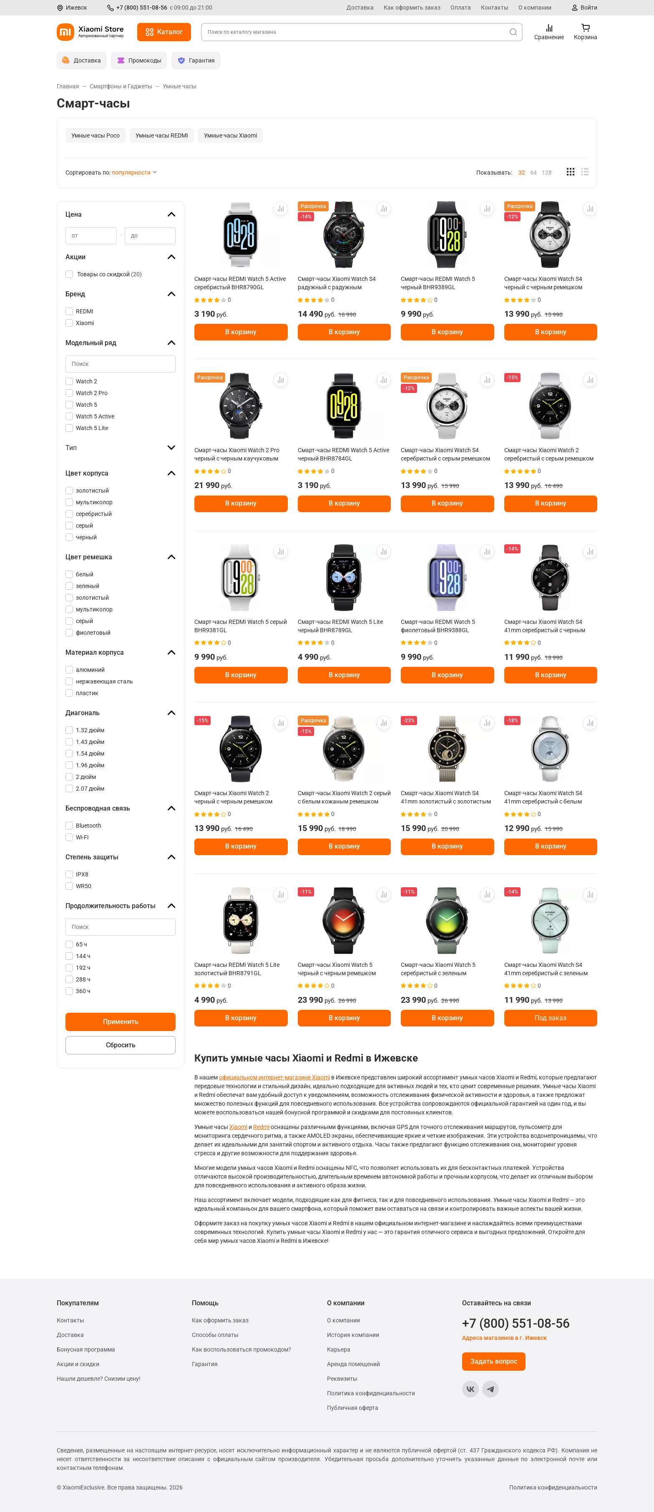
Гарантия (205, 1364)
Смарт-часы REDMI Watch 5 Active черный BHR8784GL (343, 454)
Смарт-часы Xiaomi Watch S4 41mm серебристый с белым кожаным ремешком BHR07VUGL (550, 797)
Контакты (494, 7)
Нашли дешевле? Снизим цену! (99, 1378)
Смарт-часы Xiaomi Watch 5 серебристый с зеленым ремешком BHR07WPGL (438, 968)
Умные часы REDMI (162, 135)
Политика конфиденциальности (371, 1393)
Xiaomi (238, 1127)
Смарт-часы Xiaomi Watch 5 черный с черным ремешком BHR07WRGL (337, 968)
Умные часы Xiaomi (230, 135)
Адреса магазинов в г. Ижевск (504, 1337)
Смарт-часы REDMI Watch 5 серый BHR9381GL (240, 625)
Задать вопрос (493, 1361)
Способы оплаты (215, 1335)
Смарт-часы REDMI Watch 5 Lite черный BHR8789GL (340, 625)
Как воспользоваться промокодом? (241, 1349)
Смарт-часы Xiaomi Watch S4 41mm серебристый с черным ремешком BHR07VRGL (544, 625)
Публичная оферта (352, 1407)
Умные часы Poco (95, 135)
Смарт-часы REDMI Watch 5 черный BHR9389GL (438, 282)
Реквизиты (342, 1378)
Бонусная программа (86, 1349)
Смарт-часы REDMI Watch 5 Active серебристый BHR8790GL (240, 282)
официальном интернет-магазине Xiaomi (274, 1077)
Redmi (261, 1127)
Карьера (338, 1349)
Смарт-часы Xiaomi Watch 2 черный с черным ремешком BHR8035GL (233, 797)
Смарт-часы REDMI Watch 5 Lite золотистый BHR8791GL (236, 968)
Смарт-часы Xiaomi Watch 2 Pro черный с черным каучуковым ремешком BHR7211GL (236, 454)
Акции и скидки (78, 1364)
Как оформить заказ (412, 7)
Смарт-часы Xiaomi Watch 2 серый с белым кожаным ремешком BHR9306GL (344, 797)
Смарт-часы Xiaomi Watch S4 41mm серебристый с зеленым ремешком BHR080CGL (546, 968)
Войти (589, 7)
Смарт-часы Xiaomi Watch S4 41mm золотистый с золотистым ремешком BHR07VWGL (446, 797)
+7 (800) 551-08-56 (141, 7)
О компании (534, 7)
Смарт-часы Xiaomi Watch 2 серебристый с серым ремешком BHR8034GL (549, 454)
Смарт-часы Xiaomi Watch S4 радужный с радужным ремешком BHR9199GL (337, 282)
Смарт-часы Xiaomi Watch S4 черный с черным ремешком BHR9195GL (543, 282)
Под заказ (550, 1018)
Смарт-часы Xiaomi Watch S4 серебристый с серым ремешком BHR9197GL (445, 454)
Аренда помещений (353, 1364)
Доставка (360, 7)
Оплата (460, 7)
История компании (353, 1335)
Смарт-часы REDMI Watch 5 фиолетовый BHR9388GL (438, 625)
